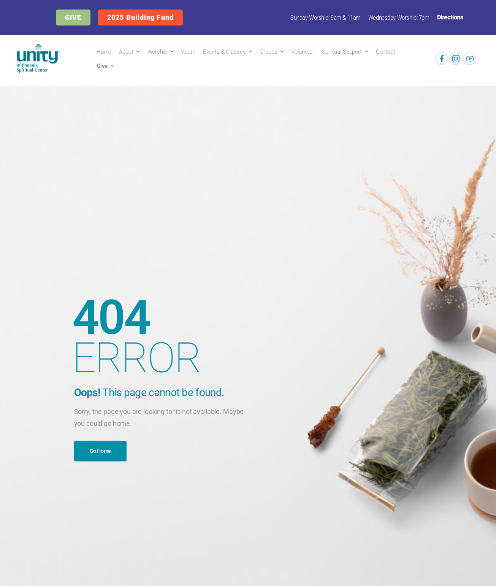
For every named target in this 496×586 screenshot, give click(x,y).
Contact (385, 51)
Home (104, 51)
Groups (268, 51)
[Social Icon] (441, 59)
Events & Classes (224, 51)
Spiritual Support (342, 51)
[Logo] (36, 58)
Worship (157, 51)
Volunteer (302, 51)
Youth (188, 51)
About (126, 51)
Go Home (100, 451)
